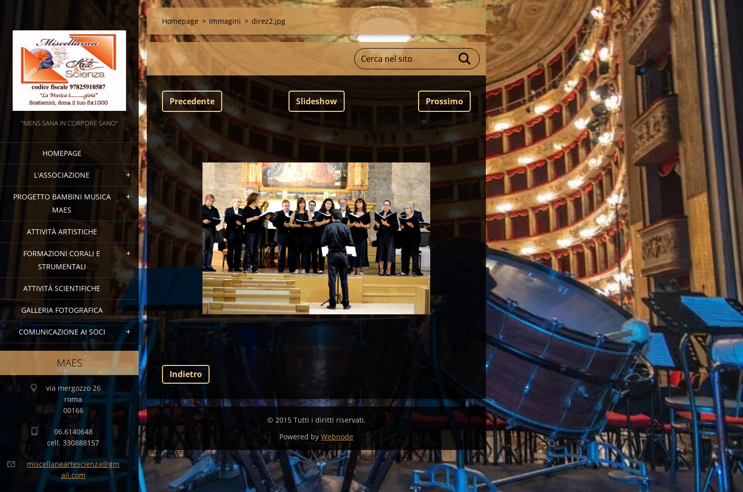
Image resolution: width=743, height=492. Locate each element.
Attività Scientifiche (61, 288)
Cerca (465, 58)
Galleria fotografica (62, 310)
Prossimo (444, 101)
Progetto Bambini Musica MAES (62, 203)
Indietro (186, 374)
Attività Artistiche (62, 231)
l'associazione (62, 175)
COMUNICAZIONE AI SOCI (62, 332)
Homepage (62, 153)
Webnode (337, 436)
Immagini (225, 21)
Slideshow (316, 101)
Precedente (192, 101)
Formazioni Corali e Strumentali (61, 260)
